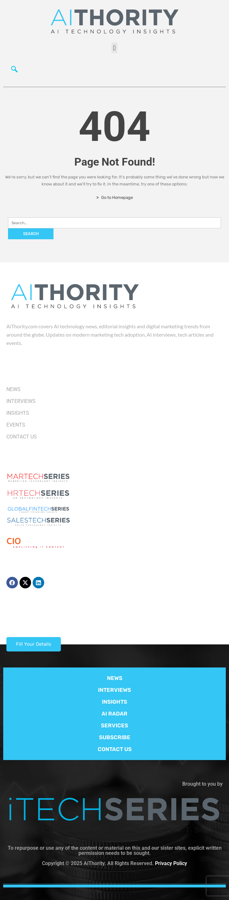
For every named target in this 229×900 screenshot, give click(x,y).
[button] (114, 48)
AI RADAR (114, 713)
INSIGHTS (114, 702)
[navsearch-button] (14, 70)
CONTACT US (115, 749)
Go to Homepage (114, 197)
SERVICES (114, 725)
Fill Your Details (33, 644)
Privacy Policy (171, 863)
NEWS (114, 678)
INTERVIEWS (114, 690)
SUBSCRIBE (114, 737)
